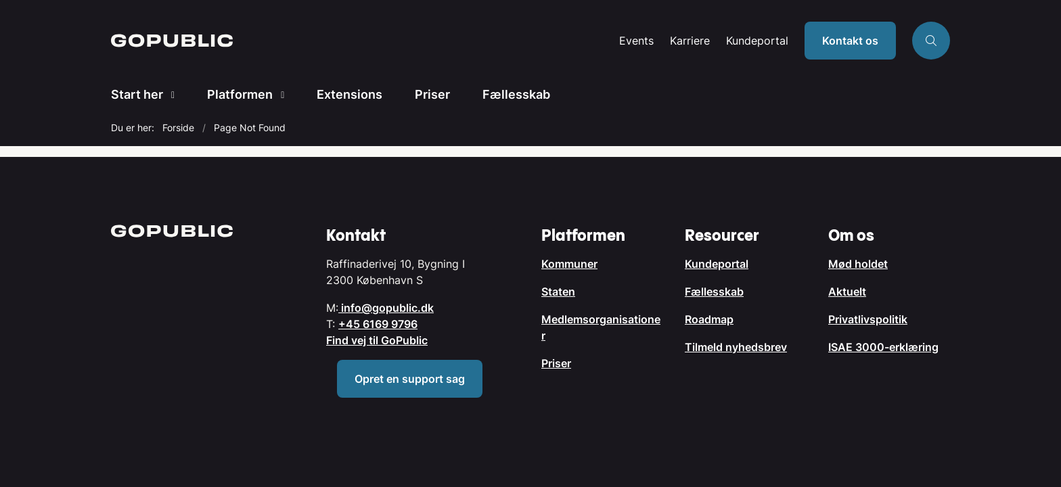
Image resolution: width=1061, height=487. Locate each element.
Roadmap (709, 319)
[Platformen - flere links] (278, 94)
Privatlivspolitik (867, 319)
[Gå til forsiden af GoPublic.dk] (361, 40)
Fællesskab (516, 94)
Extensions (349, 94)
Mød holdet (858, 264)
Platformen (240, 94)
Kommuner (569, 264)
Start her (137, 94)
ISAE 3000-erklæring (883, 347)
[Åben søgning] (931, 41)
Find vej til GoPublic (377, 340)
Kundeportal (757, 41)
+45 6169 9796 (377, 324)
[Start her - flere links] (169, 94)
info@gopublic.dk (386, 308)
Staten (558, 291)
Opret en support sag (410, 379)
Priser (432, 94)
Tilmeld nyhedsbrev (736, 347)
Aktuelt (847, 291)
